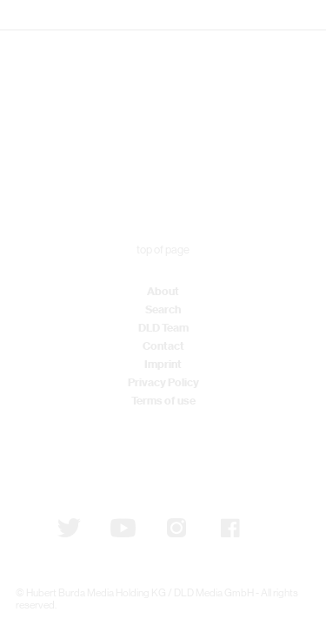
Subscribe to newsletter (105, 456)
